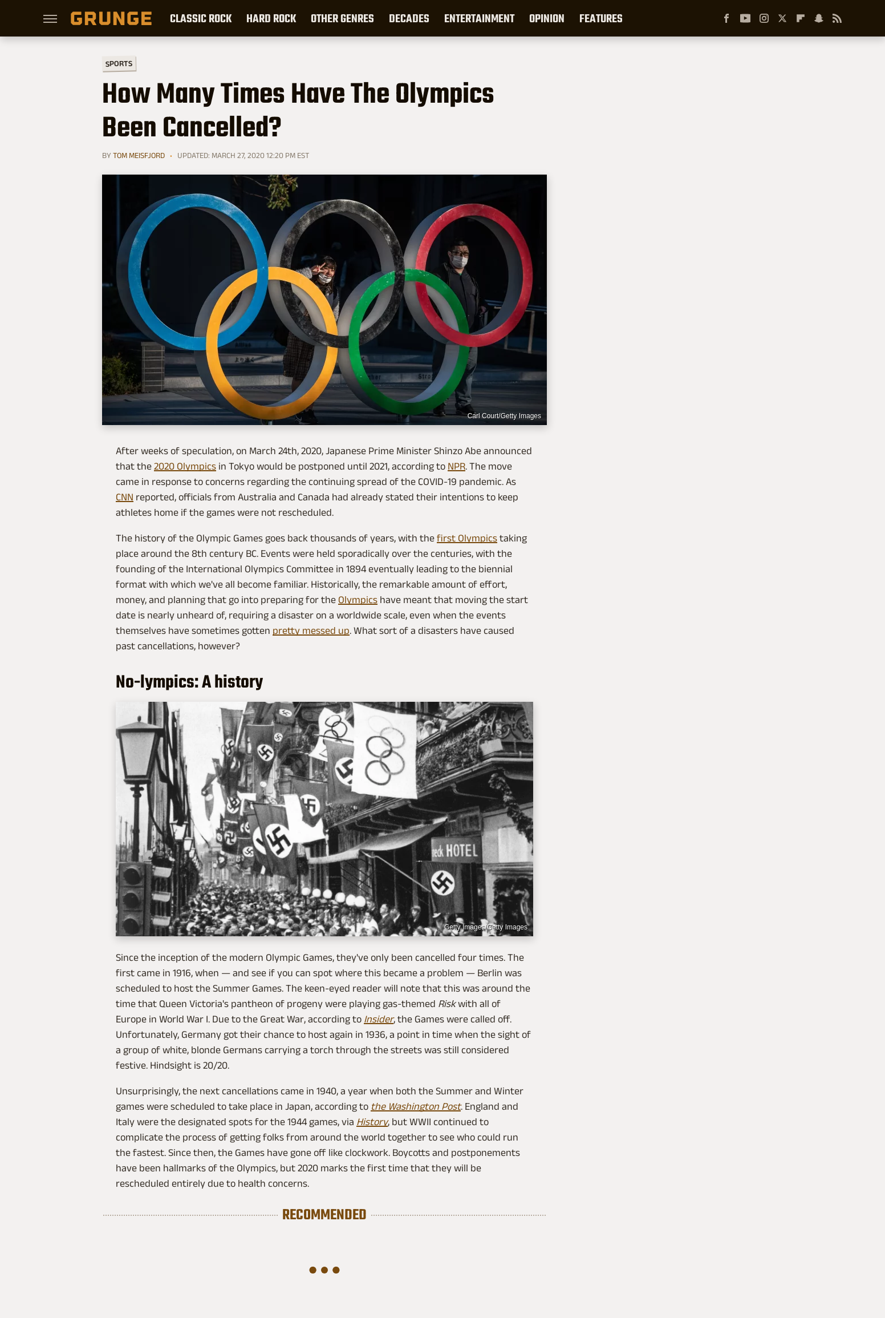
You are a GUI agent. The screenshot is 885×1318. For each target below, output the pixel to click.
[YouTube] (745, 18)
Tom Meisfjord (139, 155)
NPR (456, 466)
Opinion (547, 18)
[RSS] (837, 18)
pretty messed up (311, 630)
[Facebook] (726, 18)
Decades (409, 18)
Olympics (357, 599)
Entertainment (479, 18)
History (372, 1121)
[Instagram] (764, 18)
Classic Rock (201, 18)
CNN (124, 497)
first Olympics (467, 538)
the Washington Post (416, 1106)
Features (601, 18)
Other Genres (342, 18)
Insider (378, 1019)
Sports (118, 63)
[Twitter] (782, 18)
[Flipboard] (800, 18)
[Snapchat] (818, 18)
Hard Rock (271, 18)
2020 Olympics (185, 466)
